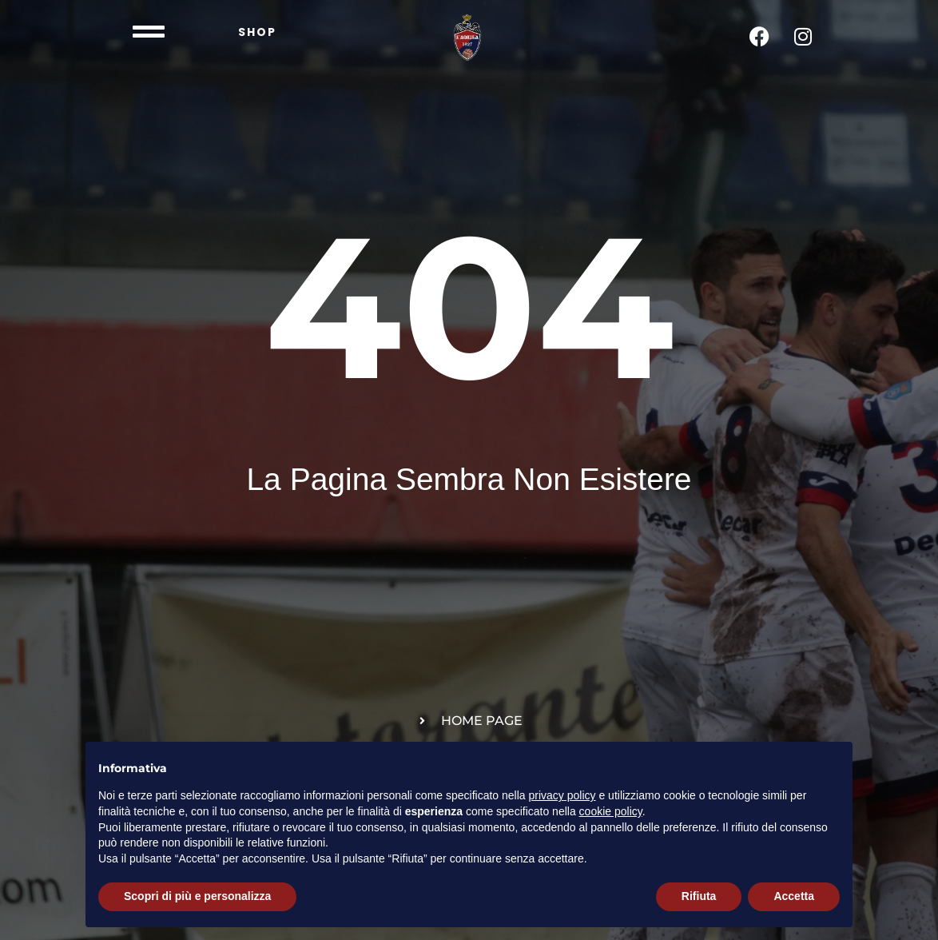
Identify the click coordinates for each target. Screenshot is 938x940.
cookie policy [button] (610, 811)
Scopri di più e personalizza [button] (197, 896)
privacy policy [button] (562, 795)
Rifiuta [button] (699, 896)
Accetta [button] (793, 896)
